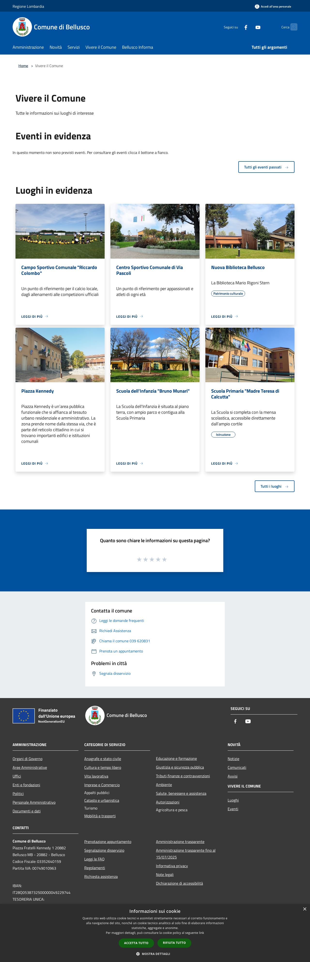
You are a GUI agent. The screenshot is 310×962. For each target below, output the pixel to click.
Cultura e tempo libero (102, 767)
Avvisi (233, 776)
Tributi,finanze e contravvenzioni (183, 776)
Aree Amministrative (30, 767)
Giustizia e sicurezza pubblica (180, 767)
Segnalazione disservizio (104, 850)
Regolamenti (94, 868)
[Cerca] (291, 27)
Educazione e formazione (176, 758)
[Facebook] (236, 27)
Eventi (233, 809)
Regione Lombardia (28, 6)
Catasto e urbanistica (101, 800)
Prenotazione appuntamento (107, 841)
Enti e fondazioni (26, 785)
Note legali (165, 874)
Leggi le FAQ (94, 859)
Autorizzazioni (167, 802)
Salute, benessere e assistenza (181, 793)
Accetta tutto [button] (136, 943)
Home (23, 66)
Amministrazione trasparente (180, 841)
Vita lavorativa (96, 776)
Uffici (17, 776)
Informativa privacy (172, 866)
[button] (155, 953)
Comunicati (237, 767)
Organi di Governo (27, 759)
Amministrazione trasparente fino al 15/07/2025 (186, 853)
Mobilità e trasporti (100, 816)
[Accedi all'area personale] (272, 6)
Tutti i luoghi (275, 486)
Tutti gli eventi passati (266, 167)
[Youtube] (248, 27)
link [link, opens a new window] (201, 933)
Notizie (233, 759)
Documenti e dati (27, 811)
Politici (18, 793)
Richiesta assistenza (101, 876)
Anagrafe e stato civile (102, 759)
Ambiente (164, 784)
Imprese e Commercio (102, 785)
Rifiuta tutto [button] (174, 943)
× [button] (304, 909)
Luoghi (233, 800)
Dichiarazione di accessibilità (179, 883)
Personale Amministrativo (34, 802)
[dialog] (155, 933)
